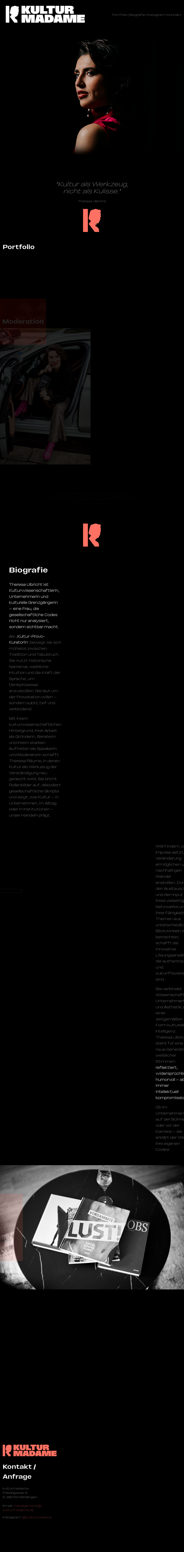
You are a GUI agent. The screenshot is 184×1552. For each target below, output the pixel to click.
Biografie (137, 15)
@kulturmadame (37, 1517)
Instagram (156, 15)
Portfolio (119, 15)
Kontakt (174, 15)
